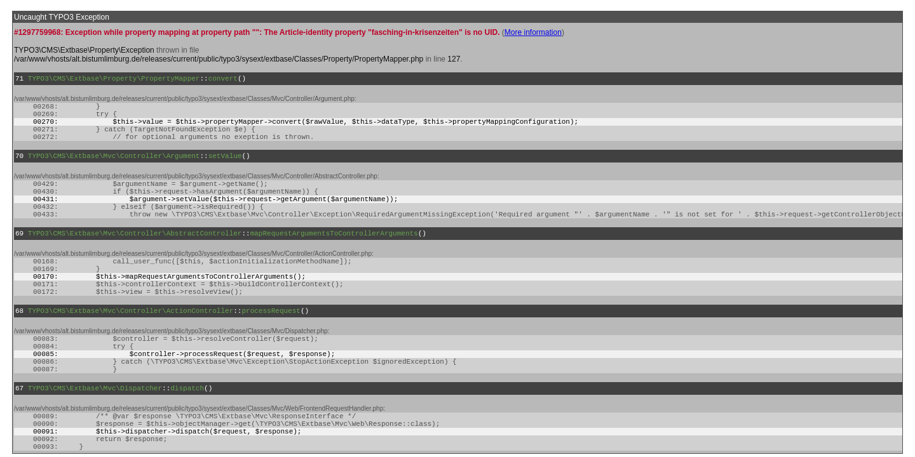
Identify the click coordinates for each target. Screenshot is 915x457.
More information (533, 32)
